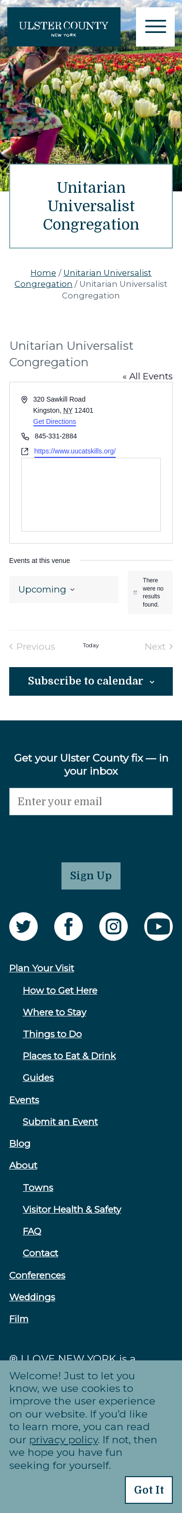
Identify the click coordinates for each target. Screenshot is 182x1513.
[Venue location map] (91, 494)
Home (43, 273)
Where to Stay (54, 1012)
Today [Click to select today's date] (91, 645)
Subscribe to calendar (85, 681)
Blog (19, 1143)
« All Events (147, 376)
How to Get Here (60, 990)
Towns (38, 1187)
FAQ (32, 1231)
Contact (40, 1253)
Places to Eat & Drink (69, 1055)
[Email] (91, 801)
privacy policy (63, 1440)
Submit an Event (60, 1121)
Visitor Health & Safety (72, 1209)
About (23, 1165)
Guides (38, 1077)
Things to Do (52, 1034)
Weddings (32, 1297)
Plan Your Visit (41, 968)
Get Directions (54, 421)
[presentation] (82, 834)
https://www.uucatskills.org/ (75, 451)
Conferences (37, 1275)
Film (19, 1319)
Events (24, 1100)
